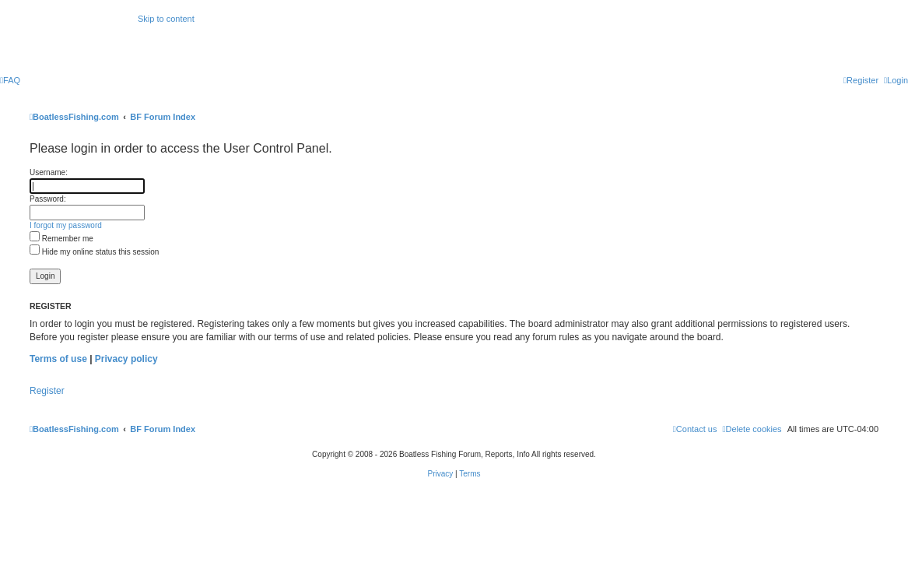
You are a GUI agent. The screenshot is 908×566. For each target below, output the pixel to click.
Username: (49, 172)
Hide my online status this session (94, 252)
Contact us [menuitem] (695, 429)
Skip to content (166, 18)
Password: (48, 199)
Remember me (61, 238)
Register (47, 390)
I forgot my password (66, 225)
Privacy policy (126, 358)
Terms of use (58, 358)
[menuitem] (10, 80)
